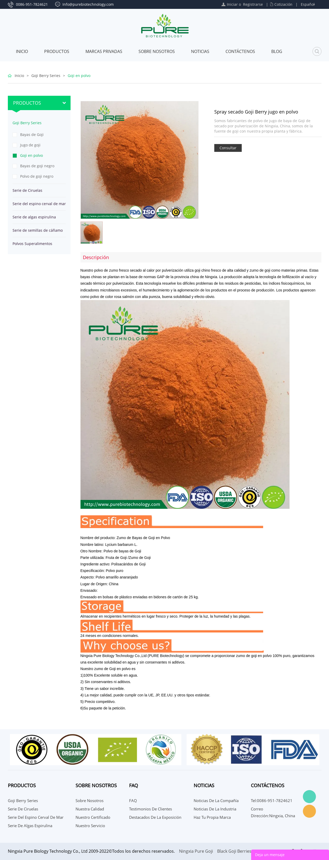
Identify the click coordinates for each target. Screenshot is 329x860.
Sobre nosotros (156, 51)
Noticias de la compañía (216, 800)
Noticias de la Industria (215, 808)
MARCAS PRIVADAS (103, 51)
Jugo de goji (30, 144)
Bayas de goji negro (37, 165)
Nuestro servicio (90, 825)
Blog (276, 51)
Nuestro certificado (93, 817)
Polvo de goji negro (36, 176)
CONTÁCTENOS (240, 51)
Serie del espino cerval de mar (39, 203)
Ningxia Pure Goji (196, 851)
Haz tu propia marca (212, 817)
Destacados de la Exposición (155, 817)
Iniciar (232, 4)
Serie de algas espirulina (34, 216)
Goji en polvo (79, 75)
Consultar (228, 147)
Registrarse (253, 4)
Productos (56, 51)
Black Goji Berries (234, 851)
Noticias (200, 51)
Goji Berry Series (45, 75)
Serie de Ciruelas (27, 190)
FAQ (133, 800)
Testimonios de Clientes (150, 808)
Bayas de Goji (32, 134)
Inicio (22, 51)
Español (308, 4)
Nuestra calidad (90, 808)
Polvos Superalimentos (32, 243)
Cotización (283, 4)
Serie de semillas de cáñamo (38, 230)
